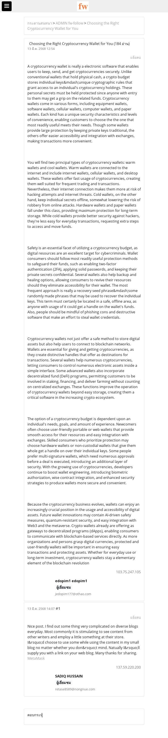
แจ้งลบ (135, 57)
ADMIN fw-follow (69, 23)
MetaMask (36, 658)
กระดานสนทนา (39, 23)
